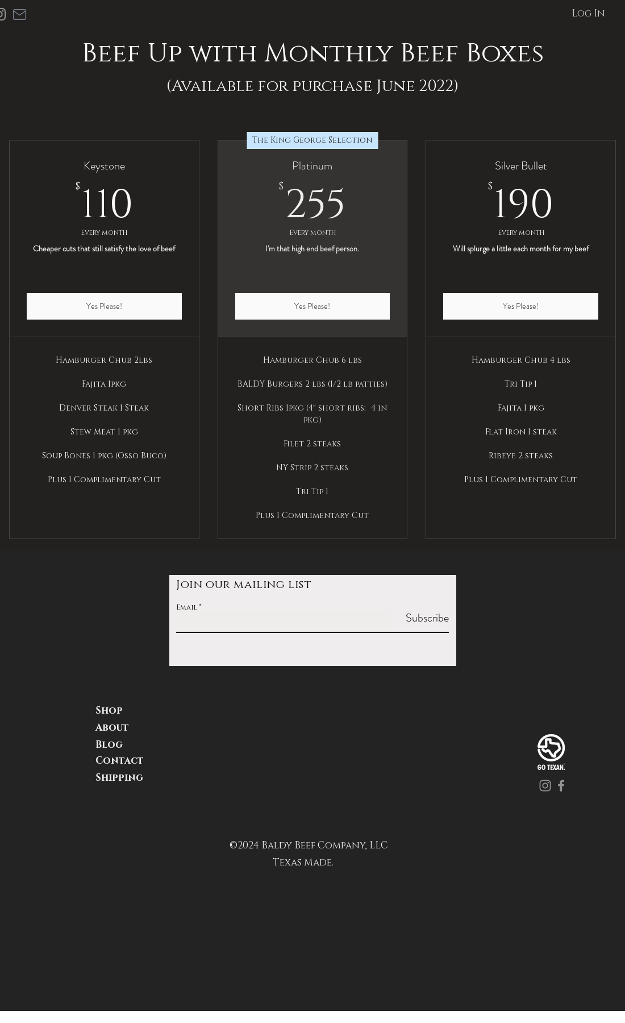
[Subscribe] (420, 617)
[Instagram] (545, 785)
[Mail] (19, 14)
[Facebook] (561, 785)
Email (186, 607)
